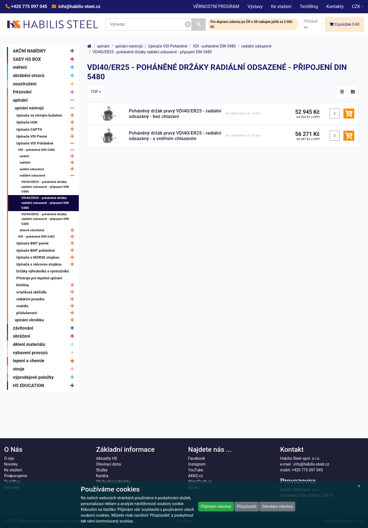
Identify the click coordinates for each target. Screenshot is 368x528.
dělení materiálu (45, 344)
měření (45, 67)
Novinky (11, 464)
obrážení (45, 336)
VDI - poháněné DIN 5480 (47, 150)
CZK (356, 6)
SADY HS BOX (45, 59)
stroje (45, 369)
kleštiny (46, 285)
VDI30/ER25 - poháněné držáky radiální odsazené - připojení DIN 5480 (45, 186)
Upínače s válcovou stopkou (46, 264)
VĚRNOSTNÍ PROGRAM (216, 6)
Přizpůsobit (247, 506)
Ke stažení (281, 6)
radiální (48, 163)
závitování (45, 328)
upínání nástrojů (46, 108)
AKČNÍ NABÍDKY (45, 51)
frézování (45, 92)
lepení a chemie (45, 361)
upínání (45, 100)
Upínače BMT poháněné (46, 250)
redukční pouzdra (46, 299)
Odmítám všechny (277, 506)
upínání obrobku (46, 320)
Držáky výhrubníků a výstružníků (42, 271)
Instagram (197, 464)
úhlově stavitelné (48, 230)
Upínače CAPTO (46, 129)
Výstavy (255, 6)
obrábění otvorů (45, 76)
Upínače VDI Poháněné (46, 143)
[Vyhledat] (199, 24)
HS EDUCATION (45, 386)
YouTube (195, 470)
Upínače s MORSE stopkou (46, 257)
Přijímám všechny (216, 506)
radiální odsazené (48, 175)
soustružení (45, 84)
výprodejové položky (45, 377)
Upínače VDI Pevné (46, 136)
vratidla (46, 306)
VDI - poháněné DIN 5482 (47, 236)
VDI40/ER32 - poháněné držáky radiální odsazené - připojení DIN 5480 (45, 219)
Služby (102, 470)
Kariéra (102, 476)
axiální (48, 156)
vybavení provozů (45, 353)
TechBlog (309, 6)
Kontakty (335, 6)
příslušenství (46, 312)
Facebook (196, 458)
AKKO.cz (195, 476)
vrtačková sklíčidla (46, 292)
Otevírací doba (108, 464)
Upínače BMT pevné (46, 243)
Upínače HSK (46, 122)
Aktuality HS (106, 458)
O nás (9, 458)
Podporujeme (15, 476)
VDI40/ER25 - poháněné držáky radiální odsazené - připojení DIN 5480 (45, 202)
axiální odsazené (48, 169)
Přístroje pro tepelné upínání (39, 278)
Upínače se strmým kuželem (46, 115)
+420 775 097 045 (28, 6)
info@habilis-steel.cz (78, 6)
